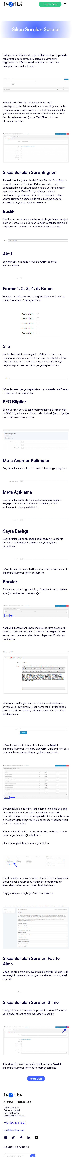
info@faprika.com (14, 1131)
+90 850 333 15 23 (15, 1124)
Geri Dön (36, 1078)
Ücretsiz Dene (50, 4)
